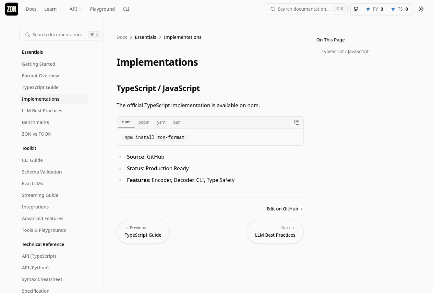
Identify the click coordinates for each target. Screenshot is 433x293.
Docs (31, 9)
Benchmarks (35, 122)
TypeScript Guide (40, 87)
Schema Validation (42, 172)
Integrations (35, 207)
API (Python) (35, 268)
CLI (126, 9)
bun (177, 122)
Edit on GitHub (285, 209)
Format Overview (40, 76)
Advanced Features (42, 218)
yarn (161, 122)
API (76, 9)
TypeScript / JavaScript (345, 51)
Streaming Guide (40, 195)
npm (126, 122)
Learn (53, 9)
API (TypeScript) (39, 256)
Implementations (40, 99)
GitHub (155, 156)
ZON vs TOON (37, 134)
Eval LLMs (32, 183)
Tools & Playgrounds (44, 230)
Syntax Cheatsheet (42, 279)
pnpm (144, 122)
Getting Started (38, 64)
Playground (102, 9)
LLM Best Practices (42, 110)
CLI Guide (32, 160)
